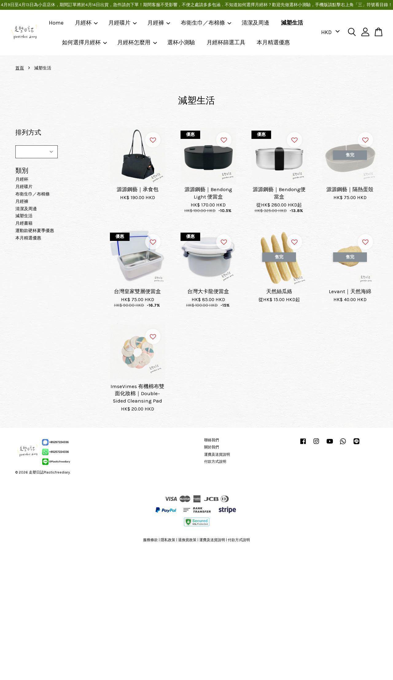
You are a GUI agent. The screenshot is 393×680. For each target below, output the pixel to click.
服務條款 (150, 540)
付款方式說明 (215, 461)
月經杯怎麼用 (137, 42)
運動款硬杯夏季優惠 (34, 230)
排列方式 (28, 132)
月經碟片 (122, 22)
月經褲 (159, 22)
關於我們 (211, 447)
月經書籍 (24, 223)
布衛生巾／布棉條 (206, 22)
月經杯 (86, 22)
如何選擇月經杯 (84, 42)
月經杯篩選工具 (226, 42)
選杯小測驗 (181, 42)
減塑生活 (292, 22)
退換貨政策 (187, 540)
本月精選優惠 (273, 42)
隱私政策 (168, 540)
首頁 (19, 68)
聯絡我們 (211, 440)
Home (56, 22)
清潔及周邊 (255, 22)
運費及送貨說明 (217, 454)
